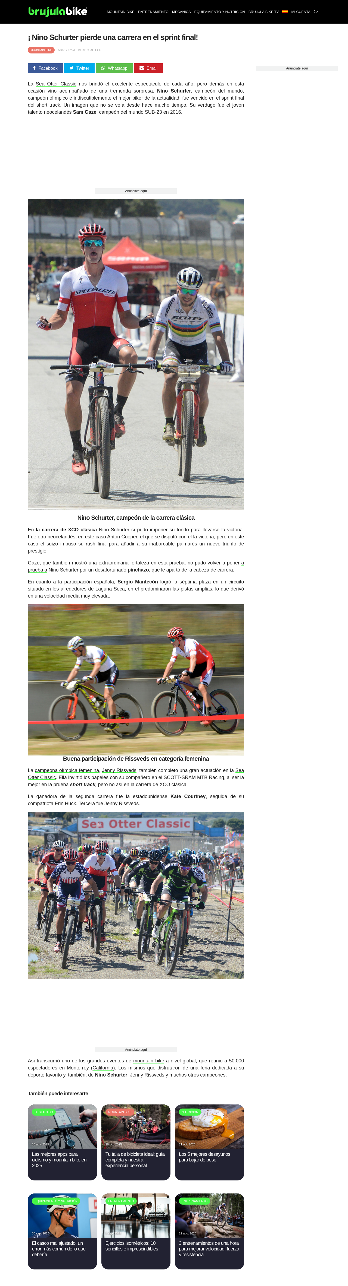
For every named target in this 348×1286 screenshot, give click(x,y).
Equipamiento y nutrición (219, 12)
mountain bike (148, 1060)
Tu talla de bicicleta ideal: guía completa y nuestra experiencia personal (135, 1159)
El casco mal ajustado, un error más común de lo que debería (58, 1248)
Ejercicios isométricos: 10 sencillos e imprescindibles (131, 1246)
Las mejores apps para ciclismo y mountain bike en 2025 (59, 1159)
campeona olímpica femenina (67, 770)
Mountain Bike (41, 50)
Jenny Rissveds (119, 770)
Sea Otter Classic (56, 84)
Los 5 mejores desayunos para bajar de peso (204, 1157)
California (103, 1068)
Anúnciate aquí (136, 191)
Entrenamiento (153, 12)
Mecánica (181, 12)
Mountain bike (121, 12)
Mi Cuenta (300, 12)
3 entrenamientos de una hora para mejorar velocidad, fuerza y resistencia (209, 1248)
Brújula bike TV (263, 12)
